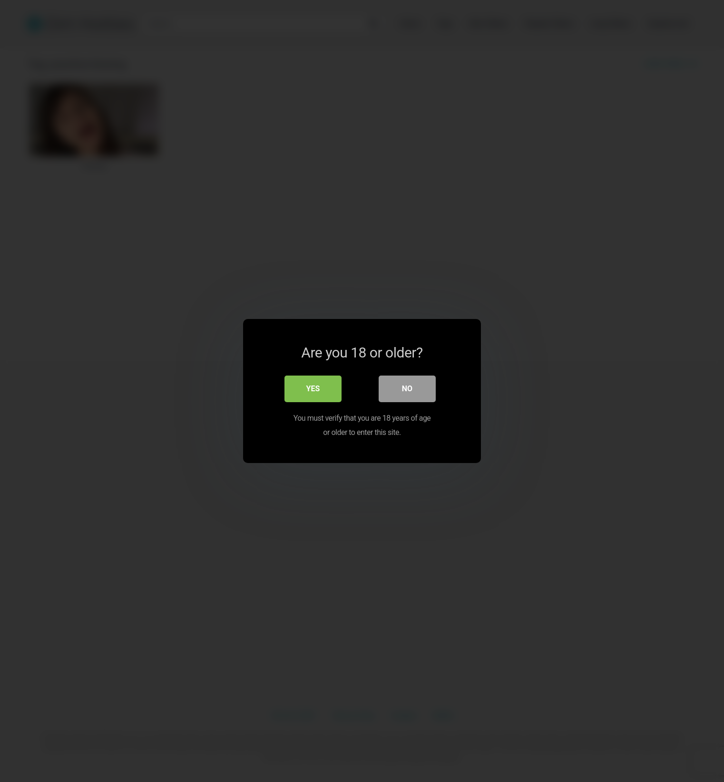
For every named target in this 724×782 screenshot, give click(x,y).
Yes (313, 388)
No (407, 388)
